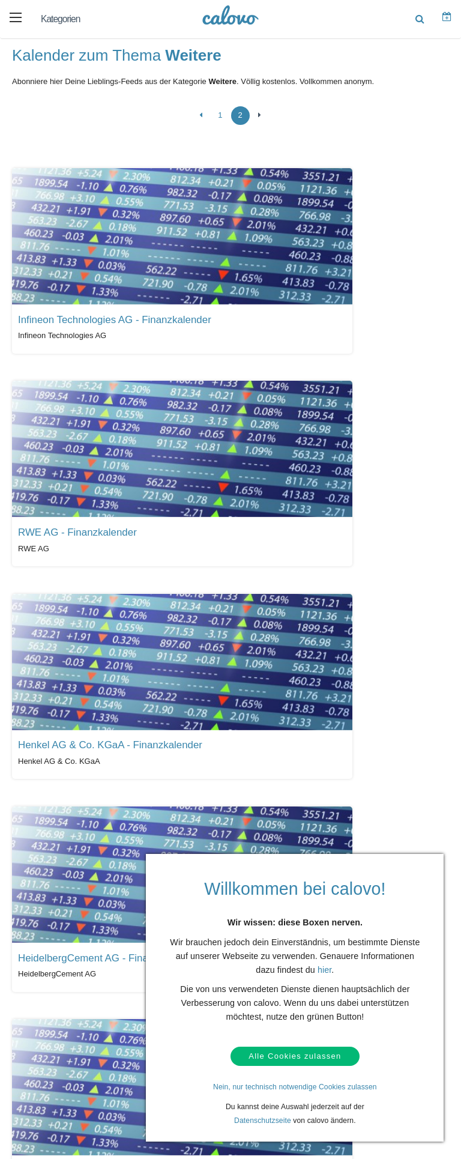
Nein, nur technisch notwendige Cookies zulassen (295, 1087)
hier (324, 966)
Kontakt (43, 983)
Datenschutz (50, 1001)
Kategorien (60, 19)
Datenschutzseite (262, 1120)
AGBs (40, 1020)
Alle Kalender (47, 868)
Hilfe (37, 964)
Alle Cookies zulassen (295, 1054)
